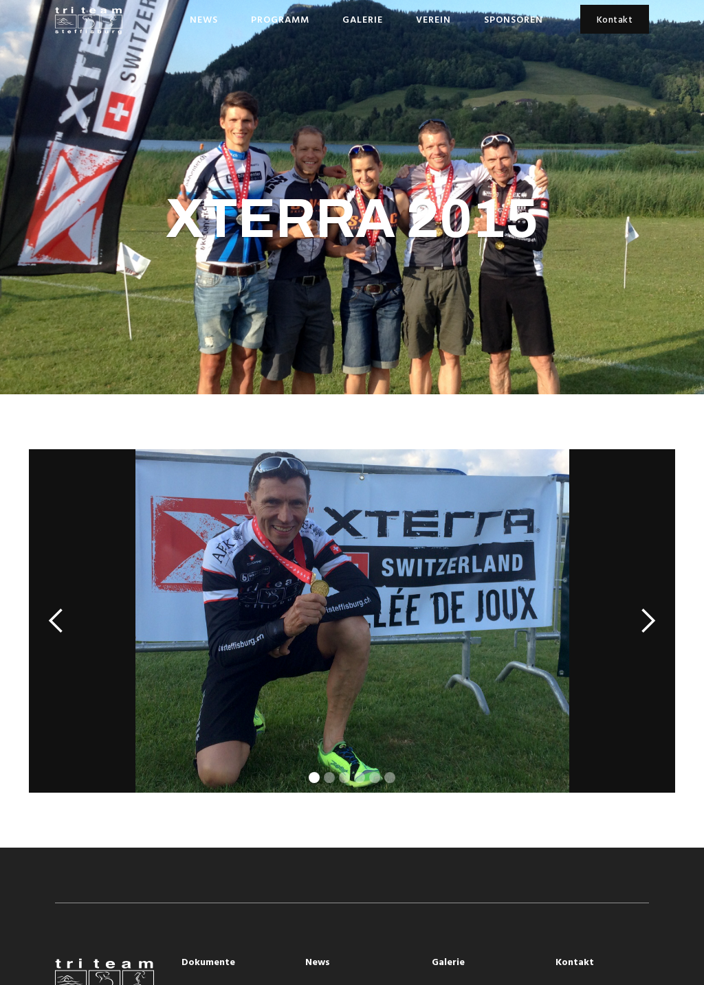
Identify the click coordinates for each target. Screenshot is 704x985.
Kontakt (615, 20)
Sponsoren (513, 20)
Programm (280, 20)
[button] (56, 621)
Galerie (362, 20)
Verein (433, 20)
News (204, 20)
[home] (88, 20)
